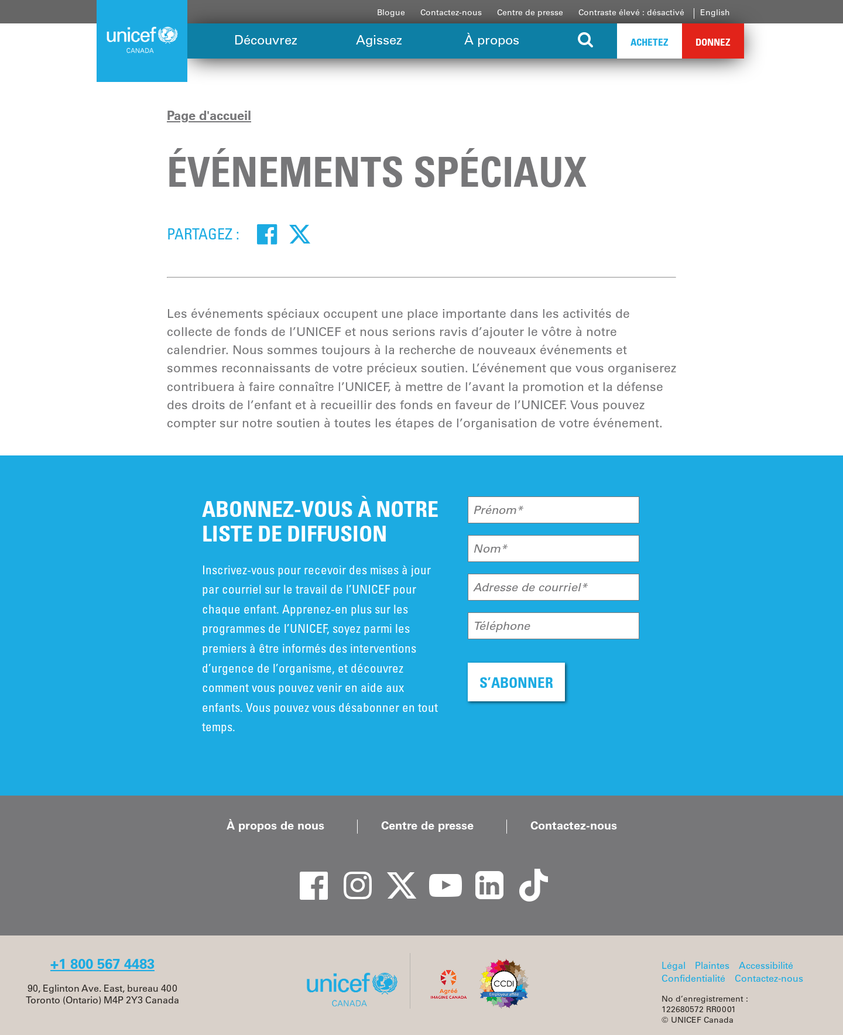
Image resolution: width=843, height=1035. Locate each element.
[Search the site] (585, 41)
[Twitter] (299, 233)
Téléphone (501, 626)
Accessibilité (766, 965)
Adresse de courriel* (530, 587)
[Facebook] (267, 233)
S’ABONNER (516, 682)
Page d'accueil (209, 115)
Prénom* (498, 510)
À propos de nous (275, 825)
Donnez (713, 42)
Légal (674, 965)
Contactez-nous (451, 12)
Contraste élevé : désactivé (631, 12)
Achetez (649, 42)
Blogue (391, 12)
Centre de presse (530, 12)
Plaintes (712, 965)
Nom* (490, 549)
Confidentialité (693, 978)
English (715, 12)
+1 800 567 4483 (102, 963)
